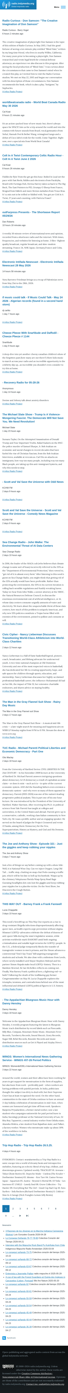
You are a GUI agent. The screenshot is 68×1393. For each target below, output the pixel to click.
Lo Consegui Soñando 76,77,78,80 (22, 1238)
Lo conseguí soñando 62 (17, 1284)
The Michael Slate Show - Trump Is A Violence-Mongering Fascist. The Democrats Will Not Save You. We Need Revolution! (33, 418)
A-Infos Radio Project (12, 92)
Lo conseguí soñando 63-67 (19, 1266)
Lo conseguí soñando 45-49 (19, 1313)
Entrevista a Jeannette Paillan (19, 1274)
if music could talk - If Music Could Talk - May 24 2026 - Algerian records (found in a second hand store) (32, 301)
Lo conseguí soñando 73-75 (19, 1252)
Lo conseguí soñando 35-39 (19, 1327)
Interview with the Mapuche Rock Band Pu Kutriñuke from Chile (35, 1245)
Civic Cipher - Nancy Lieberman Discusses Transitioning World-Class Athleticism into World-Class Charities (33, 638)
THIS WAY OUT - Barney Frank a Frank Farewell (32, 904)
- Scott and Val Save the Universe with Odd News (33, 481)
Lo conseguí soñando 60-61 (19, 1291)
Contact (45, 1384)
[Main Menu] (59, 7)
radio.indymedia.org (22, 3)
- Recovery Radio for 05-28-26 (20, 382)
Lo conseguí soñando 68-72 (19, 1259)
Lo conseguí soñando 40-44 (19, 1320)
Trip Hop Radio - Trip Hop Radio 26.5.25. (27, 1145)
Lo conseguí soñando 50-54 (19, 1305)
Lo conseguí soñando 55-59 (19, 1298)
